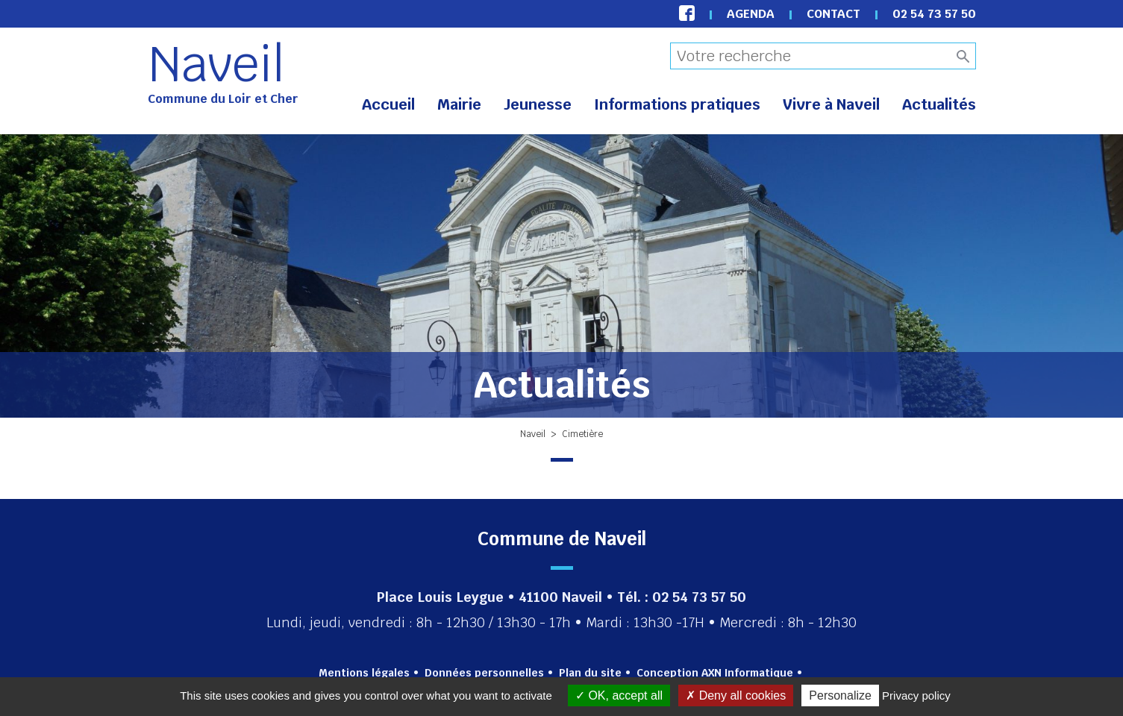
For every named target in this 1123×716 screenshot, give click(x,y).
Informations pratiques (677, 104)
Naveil (216, 64)
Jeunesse (538, 104)
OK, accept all (619, 695)
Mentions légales (364, 672)
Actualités (939, 104)
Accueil (388, 104)
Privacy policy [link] (916, 695)
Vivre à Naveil (831, 104)
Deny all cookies (736, 695)
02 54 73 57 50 (934, 14)
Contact (833, 14)
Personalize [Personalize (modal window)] (840, 695)
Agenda (751, 14)
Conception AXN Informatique (714, 672)
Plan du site (590, 672)
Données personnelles (484, 672)
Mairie (459, 104)
